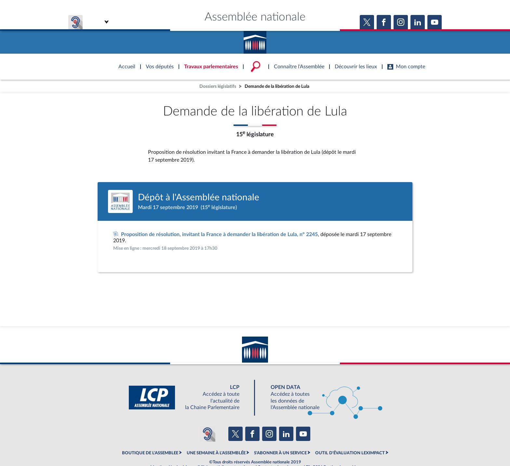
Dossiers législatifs (217, 86)
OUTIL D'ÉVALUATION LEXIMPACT (350, 453)
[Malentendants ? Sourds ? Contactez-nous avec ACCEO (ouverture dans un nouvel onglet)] (207, 434)
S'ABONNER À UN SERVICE (280, 453)
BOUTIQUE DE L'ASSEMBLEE (150, 453)
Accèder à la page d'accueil (255, 40)
